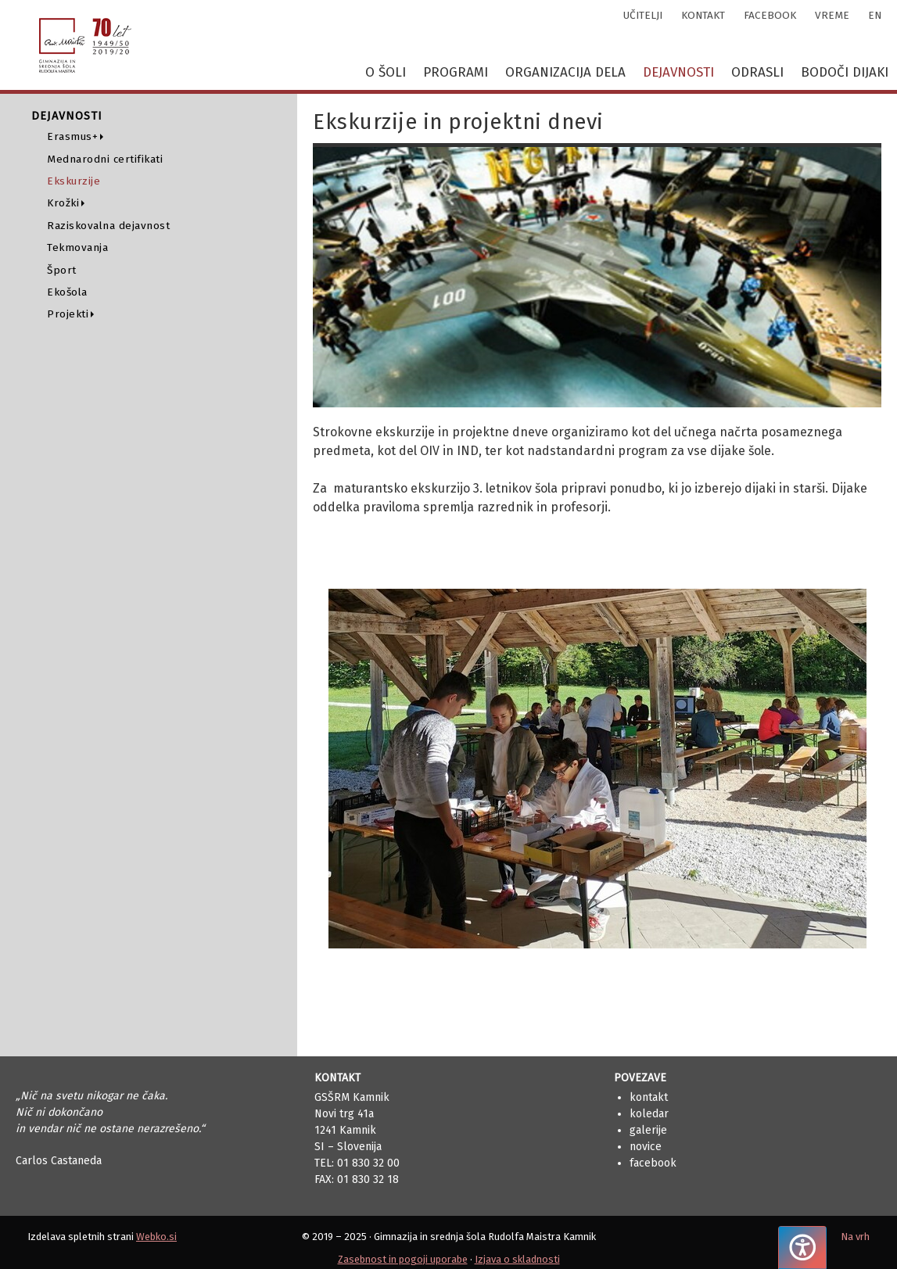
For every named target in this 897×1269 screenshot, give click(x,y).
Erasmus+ (72, 136)
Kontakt (649, 1097)
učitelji (642, 15)
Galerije (648, 1130)
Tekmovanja (77, 247)
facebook (770, 15)
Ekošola (67, 292)
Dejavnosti (678, 72)
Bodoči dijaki (844, 72)
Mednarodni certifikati (105, 159)
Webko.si (156, 1236)
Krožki (63, 203)
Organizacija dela (565, 72)
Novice (646, 1146)
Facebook (653, 1163)
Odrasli (757, 72)
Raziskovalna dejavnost (108, 225)
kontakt (703, 15)
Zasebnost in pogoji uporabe (403, 1259)
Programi (455, 72)
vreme (832, 15)
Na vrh (855, 1236)
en (874, 15)
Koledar (649, 1113)
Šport (62, 270)
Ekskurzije (73, 181)
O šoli (385, 72)
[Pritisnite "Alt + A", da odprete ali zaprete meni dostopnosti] (802, 1247)
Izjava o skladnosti (517, 1259)
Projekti (67, 314)
